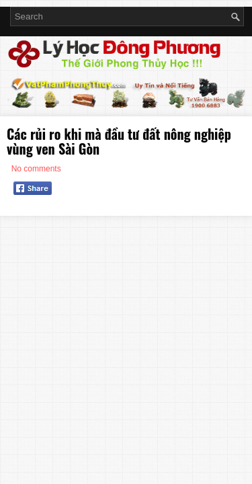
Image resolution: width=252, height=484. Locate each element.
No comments (36, 168)
